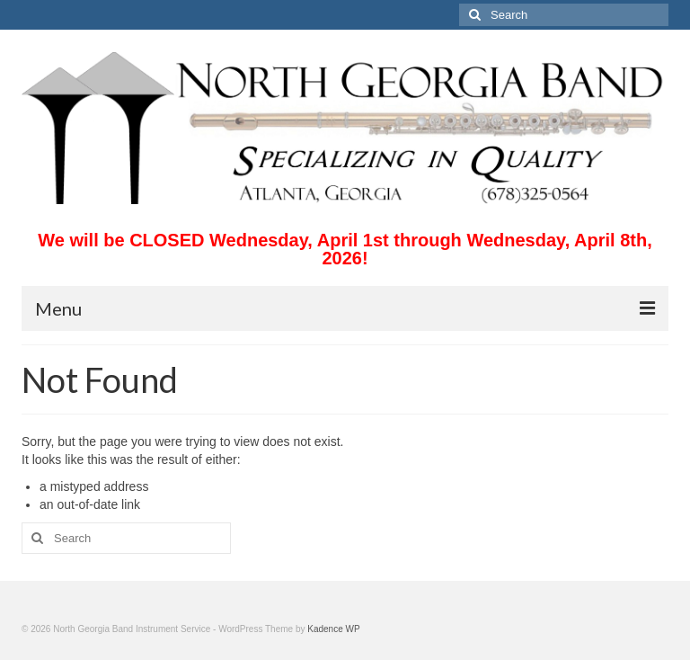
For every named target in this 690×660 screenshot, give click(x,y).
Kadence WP (333, 629)
